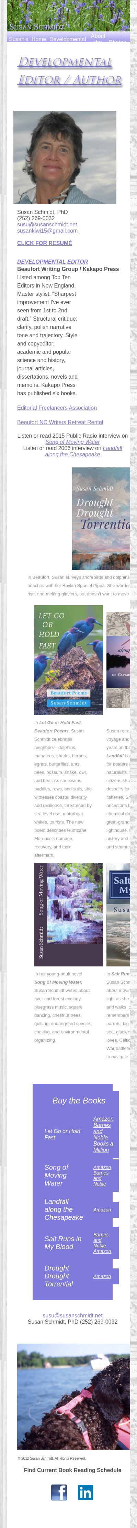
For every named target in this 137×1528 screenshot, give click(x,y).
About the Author (98, 42)
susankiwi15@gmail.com (47, 231)
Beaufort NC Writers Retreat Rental (60, 422)
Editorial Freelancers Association (57, 408)
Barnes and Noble (102, 1131)
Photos (117, 42)
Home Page (39, 42)
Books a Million (103, 1147)
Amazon (103, 1119)
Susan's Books (18, 42)
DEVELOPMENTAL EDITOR (52, 262)
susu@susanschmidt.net (47, 224)
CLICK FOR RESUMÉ (44, 243)
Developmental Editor (67, 42)
